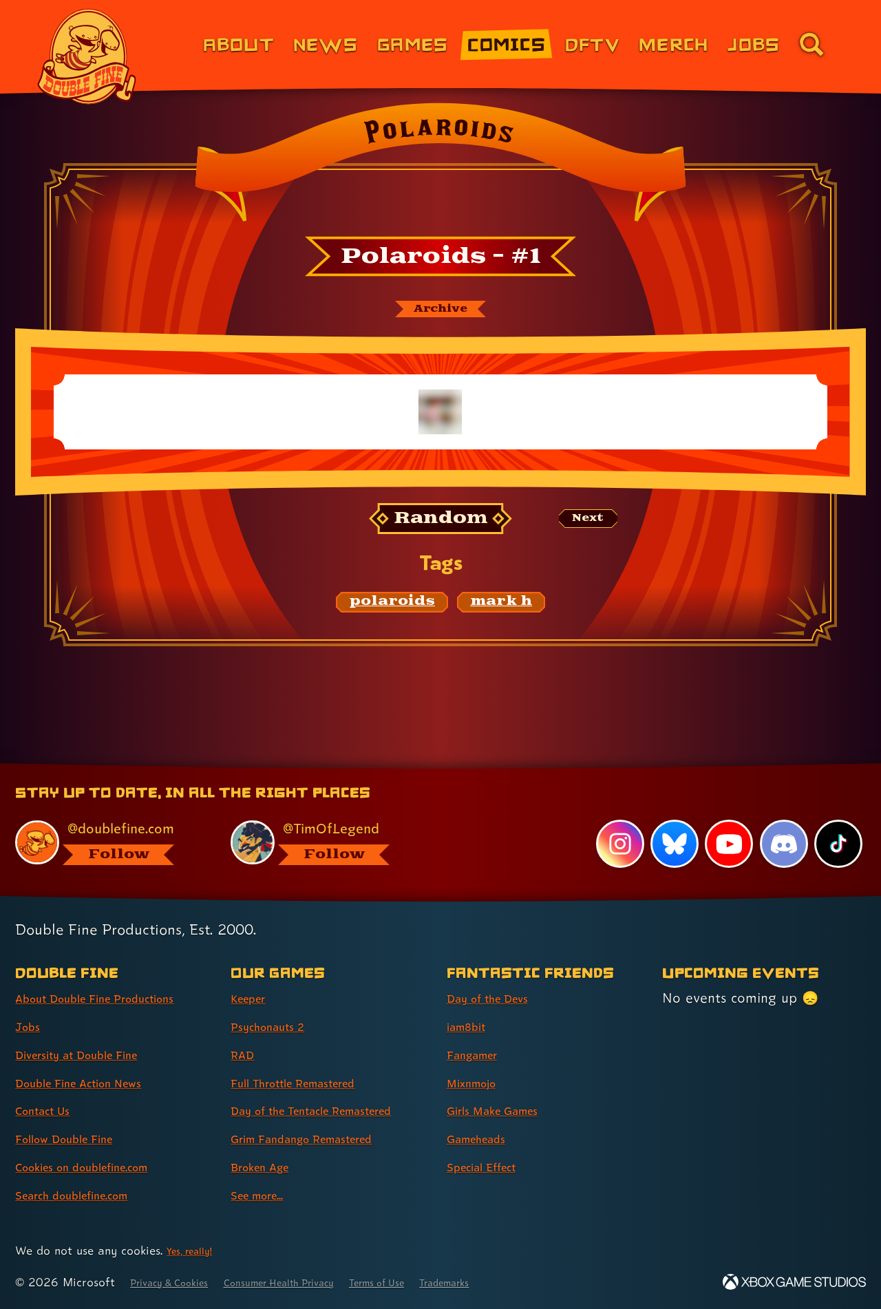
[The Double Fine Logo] (87, 56)
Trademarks (517, 1282)
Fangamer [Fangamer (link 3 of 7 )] (479, 1030)
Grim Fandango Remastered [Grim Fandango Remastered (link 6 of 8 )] (321, 1138)
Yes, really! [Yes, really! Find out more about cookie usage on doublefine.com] (195, 1250)
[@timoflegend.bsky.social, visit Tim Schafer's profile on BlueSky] (323, 817)
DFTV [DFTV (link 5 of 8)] (592, 43)
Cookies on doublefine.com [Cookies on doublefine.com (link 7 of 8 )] (99, 1142)
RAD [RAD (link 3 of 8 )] (245, 1030)
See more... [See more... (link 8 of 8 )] (265, 1194)
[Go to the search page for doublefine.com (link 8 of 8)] (811, 44)
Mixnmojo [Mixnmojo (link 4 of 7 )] (478, 1058)
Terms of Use (435, 1282)
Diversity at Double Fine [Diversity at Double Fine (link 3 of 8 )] (92, 1030)
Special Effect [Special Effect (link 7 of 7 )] (491, 1142)
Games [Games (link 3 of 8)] (412, 43)
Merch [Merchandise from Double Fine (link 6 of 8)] (673, 43)
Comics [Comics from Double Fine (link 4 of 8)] (506, 43)
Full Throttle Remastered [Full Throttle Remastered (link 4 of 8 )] (310, 1058)
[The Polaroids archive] (440, 311)
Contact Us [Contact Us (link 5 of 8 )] (50, 1086)
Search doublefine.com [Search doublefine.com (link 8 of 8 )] (87, 1170)
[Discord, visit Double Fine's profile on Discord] (782, 819)
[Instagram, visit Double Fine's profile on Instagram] (616, 819)
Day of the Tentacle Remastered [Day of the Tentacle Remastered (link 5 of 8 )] (294, 1098)
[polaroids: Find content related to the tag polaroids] (392, 607)
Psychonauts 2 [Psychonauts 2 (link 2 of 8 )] (276, 1002)
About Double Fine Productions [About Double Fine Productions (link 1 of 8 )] (115, 974)
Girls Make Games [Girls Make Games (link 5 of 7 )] (504, 1086)
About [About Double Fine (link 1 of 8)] (238, 43)
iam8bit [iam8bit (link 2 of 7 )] (471, 1002)
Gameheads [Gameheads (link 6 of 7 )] (484, 1114)
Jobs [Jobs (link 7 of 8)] (754, 43)
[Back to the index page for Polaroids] (440, 167)
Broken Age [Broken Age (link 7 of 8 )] (268, 1166)
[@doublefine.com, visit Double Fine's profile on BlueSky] (107, 817)
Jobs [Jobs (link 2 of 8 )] (30, 1002)
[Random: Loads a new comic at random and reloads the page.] (440, 524)
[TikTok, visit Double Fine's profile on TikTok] (838, 819)
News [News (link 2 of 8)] (325, 43)
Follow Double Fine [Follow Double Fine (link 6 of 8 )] (76, 1114)
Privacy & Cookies (179, 1282)
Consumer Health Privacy (314, 1282)
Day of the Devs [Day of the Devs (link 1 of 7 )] (498, 974)
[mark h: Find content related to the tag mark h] (501, 607)
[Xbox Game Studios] (794, 1282)
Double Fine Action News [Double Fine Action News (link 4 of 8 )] (94, 1058)
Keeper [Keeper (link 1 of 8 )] (253, 974)
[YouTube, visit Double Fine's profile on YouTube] (727, 819)
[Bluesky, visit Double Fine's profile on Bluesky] (671, 819)
